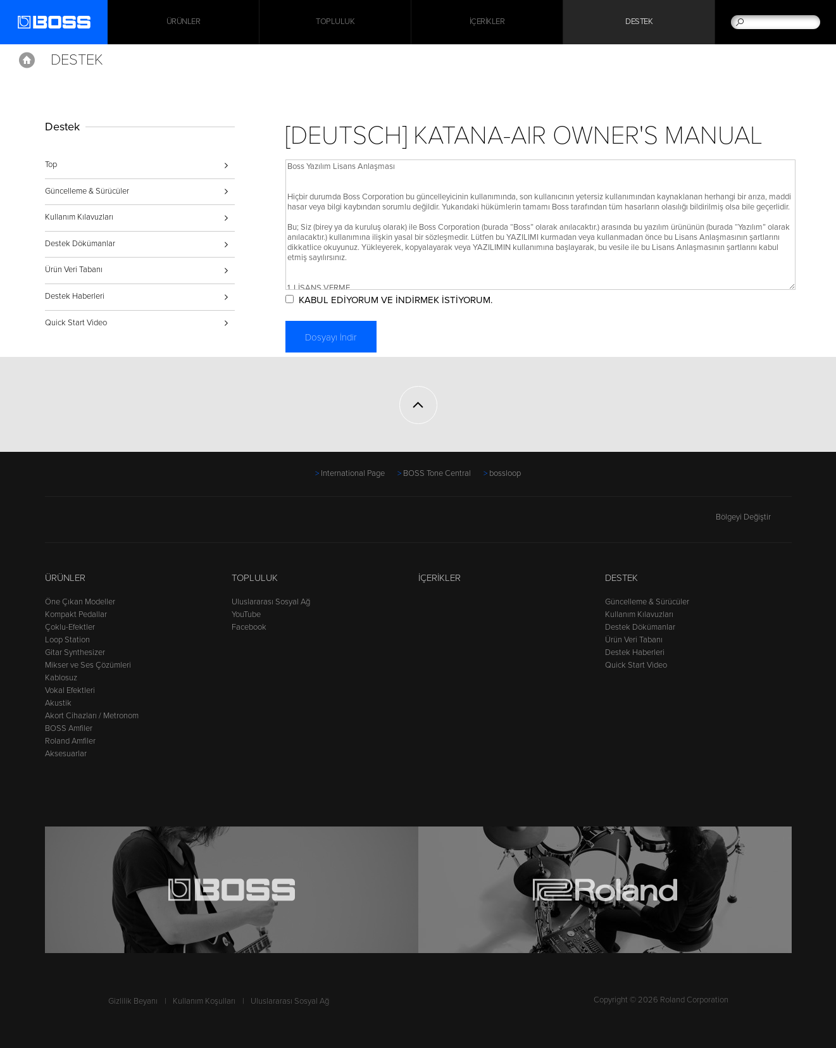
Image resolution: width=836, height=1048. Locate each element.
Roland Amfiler (70, 741)
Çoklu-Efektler (70, 627)
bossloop (505, 473)
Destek (638, 22)
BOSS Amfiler (68, 728)
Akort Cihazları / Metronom (92, 716)
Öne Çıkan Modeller (80, 602)
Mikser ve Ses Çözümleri (88, 665)
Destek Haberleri (74, 296)
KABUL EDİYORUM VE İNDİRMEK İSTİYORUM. (395, 300)
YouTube (246, 614)
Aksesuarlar (66, 754)
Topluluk (335, 22)
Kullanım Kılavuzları (79, 217)
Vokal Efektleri (70, 690)
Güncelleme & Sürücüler (87, 191)
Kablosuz (61, 678)
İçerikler (487, 22)
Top (51, 164)
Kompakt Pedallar (76, 614)
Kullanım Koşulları (204, 1001)
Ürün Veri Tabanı (74, 270)
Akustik (58, 703)
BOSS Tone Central (437, 473)
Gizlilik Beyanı (133, 1001)
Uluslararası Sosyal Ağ (271, 602)
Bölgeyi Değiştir (754, 517)
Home (26, 60)
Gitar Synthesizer (75, 652)
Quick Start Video (76, 323)
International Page (353, 473)
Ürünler (65, 577)
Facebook (249, 627)
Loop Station (67, 640)
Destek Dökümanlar (80, 244)
